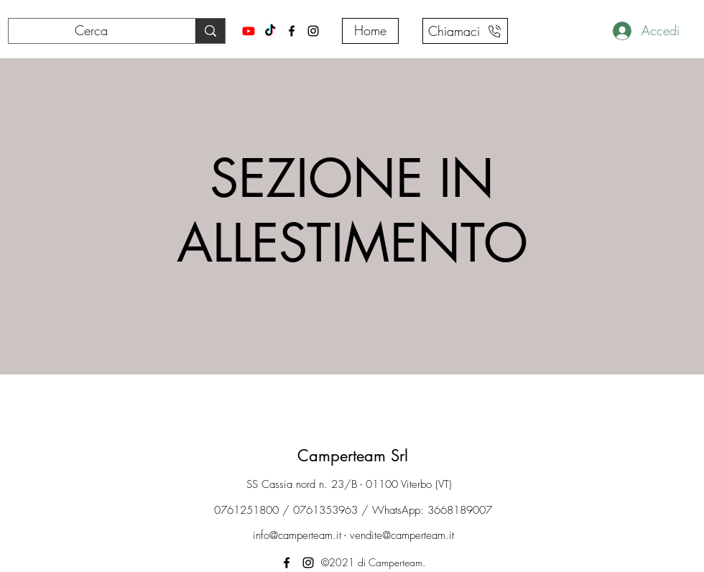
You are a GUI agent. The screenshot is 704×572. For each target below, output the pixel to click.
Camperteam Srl (352, 456)
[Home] (370, 31)
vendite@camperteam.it (402, 535)
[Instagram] (313, 31)
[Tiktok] (270, 31)
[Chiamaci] (465, 31)
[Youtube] (248, 31)
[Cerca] (91, 31)
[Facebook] (291, 31)
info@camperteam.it (297, 535)
